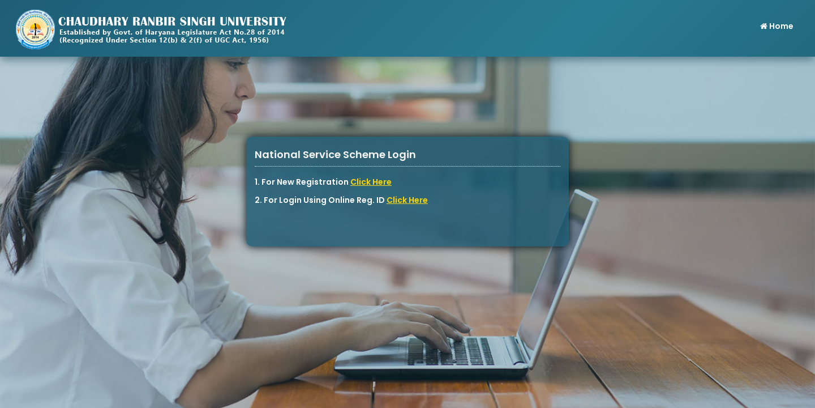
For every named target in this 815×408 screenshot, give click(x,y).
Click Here (371, 182)
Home (776, 26)
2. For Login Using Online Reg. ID (341, 200)
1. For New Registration (323, 182)
